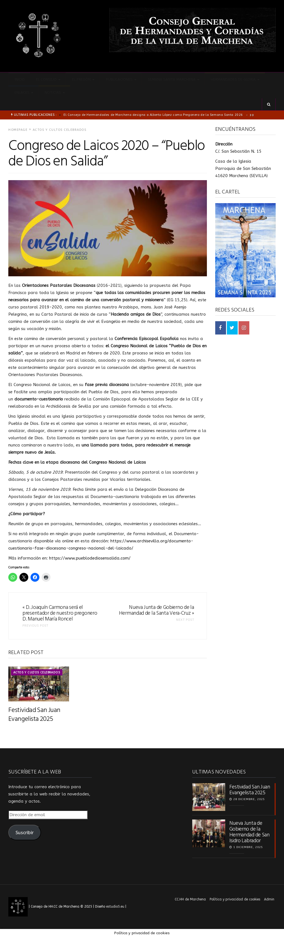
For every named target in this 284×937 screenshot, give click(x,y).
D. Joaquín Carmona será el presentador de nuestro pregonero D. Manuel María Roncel (59, 613)
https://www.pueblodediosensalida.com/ (90, 558)
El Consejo (47, 79)
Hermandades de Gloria (235, 79)
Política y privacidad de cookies (235, 899)
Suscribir (25, 832)
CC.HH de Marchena (190, 899)
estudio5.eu (115, 906)
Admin (269, 899)
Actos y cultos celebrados (60, 130)
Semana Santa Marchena (173, 79)
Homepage (17, 130)
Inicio (19, 79)
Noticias (54, 92)
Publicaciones (120, 79)
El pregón (83, 79)
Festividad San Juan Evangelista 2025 (34, 714)
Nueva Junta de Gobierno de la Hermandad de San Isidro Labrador (249, 832)
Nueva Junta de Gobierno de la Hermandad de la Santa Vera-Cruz (156, 610)
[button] (269, 104)
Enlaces (23, 92)
